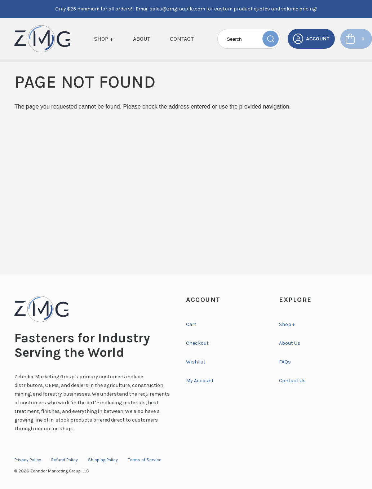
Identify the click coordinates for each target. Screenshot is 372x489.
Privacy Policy (27, 459)
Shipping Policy (103, 459)
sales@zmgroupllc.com (177, 9)
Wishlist (195, 362)
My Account (200, 381)
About (141, 38)
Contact (182, 38)
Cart (191, 324)
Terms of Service (144, 459)
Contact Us (292, 381)
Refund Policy (64, 459)
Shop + (103, 38)
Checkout (197, 343)
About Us (289, 343)
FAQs (285, 362)
